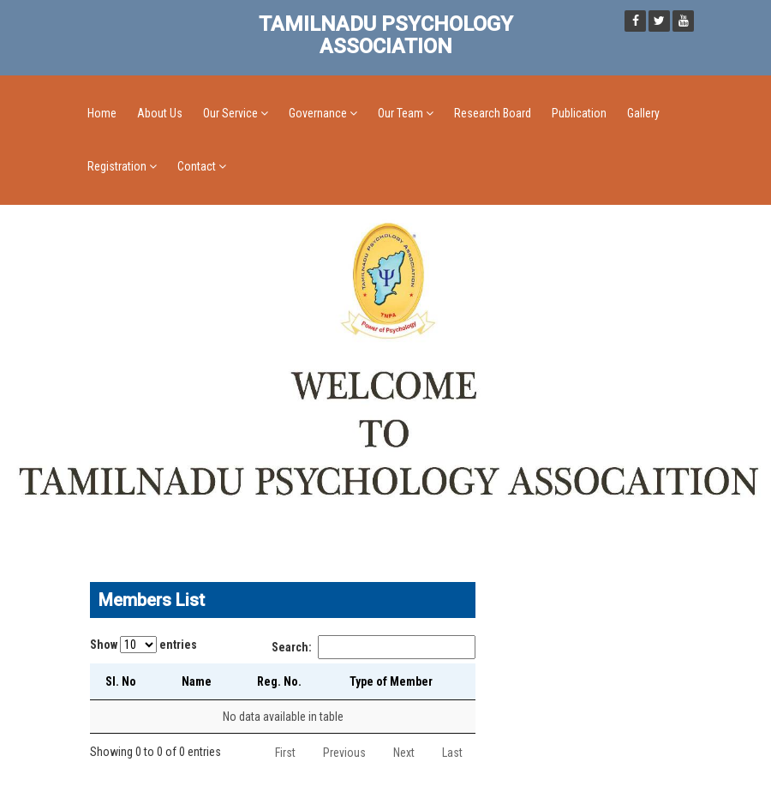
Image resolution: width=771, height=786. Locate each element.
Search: (373, 647)
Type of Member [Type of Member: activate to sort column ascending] (391, 681)
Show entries (143, 644)
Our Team (405, 113)
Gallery (643, 113)
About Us (159, 113)
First (285, 752)
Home (102, 113)
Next (404, 752)
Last (452, 752)
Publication (579, 113)
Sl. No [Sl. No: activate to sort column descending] (120, 681)
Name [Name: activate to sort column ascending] (197, 681)
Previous (344, 752)
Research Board (492, 113)
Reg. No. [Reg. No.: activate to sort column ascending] (279, 681)
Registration (122, 166)
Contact (201, 166)
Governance (323, 113)
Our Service (235, 113)
